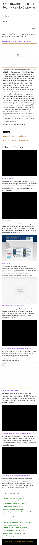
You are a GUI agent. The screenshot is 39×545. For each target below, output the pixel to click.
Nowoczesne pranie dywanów (11, 501)
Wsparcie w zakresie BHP (10, 390)
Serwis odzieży (6, 221)
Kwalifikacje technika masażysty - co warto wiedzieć (17, 522)
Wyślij (5, 21)
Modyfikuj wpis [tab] (24, 140)
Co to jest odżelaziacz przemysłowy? (13, 509)
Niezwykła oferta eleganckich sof (12, 525)
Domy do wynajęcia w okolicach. (12, 530)
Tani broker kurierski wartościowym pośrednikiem (17, 348)
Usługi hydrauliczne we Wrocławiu (13, 306)
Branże (11, 34)
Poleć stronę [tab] (22, 136)
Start (4, 34)
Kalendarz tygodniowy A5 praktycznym (13, 498)
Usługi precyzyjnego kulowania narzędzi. (14, 536)
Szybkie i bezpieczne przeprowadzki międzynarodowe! (18, 512)
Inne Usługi (20, 34)
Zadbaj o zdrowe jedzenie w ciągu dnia (14, 503)
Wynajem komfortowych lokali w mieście (14, 533)
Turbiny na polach (7, 178)
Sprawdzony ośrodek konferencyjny (13, 506)
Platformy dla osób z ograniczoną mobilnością (15, 527)
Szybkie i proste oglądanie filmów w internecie (16, 475)
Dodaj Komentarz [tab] (8, 136)
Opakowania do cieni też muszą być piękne (16, 41)
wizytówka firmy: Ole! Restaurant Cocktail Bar (16, 433)
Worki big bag (6, 263)
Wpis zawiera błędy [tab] (9, 140)
